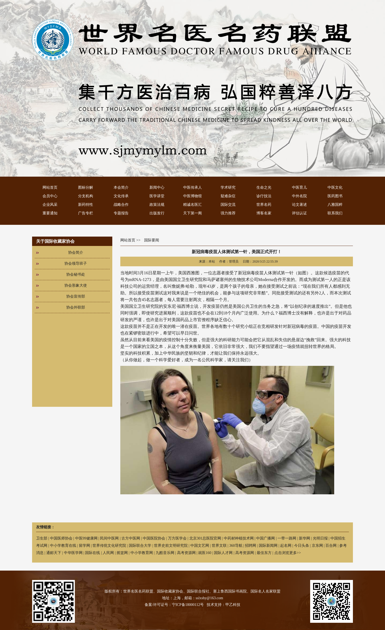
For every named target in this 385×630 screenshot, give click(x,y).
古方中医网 (130, 538)
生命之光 (263, 187)
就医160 (204, 553)
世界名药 (263, 205)
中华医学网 (73, 553)
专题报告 (121, 213)
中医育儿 (299, 187)
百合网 (331, 546)
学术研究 (228, 187)
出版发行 (156, 213)
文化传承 (121, 196)
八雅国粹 (335, 205)
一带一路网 (287, 538)
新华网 (304, 538)
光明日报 (320, 538)
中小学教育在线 (63, 546)
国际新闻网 (268, 546)
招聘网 (250, 546)
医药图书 (335, 196)
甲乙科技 (232, 605)
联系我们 (335, 213)
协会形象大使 (75, 285)
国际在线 (92, 553)
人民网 (108, 553)
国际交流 (228, 205)
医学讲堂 (156, 196)
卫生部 (41, 538)
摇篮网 (122, 553)
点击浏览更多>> (287, 553)
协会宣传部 (75, 296)
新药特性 (85, 205)
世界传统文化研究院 (109, 546)
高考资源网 (186, 553)
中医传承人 (192, 187)
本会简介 (121, 187)
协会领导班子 (75, 263)
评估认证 (299, 213)
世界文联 (219, 546)
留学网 (84, 546)
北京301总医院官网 (205, 538)
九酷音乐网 (165, 553)
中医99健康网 (86, 538)
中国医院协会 (154, 538)
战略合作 (121, 205)
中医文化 (335, 187)
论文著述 (299, 205)
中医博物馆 (192, 196)
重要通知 (50, 213)
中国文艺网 (199, 546)
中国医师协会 (61, 538)
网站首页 (50, 187)
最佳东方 (264, 553)
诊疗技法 (263, 196)
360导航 (235, 546)
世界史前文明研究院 (171, 546)
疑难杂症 (228, 196)
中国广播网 (265, 538)
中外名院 (299, 196)
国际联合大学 (140, 546)
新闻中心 (156, 187)
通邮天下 (53, 553)
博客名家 (263, 213)
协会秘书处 (75, 274)
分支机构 (85, 196)
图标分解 (85, 187)
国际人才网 (223, 553)
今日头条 (301, 546)
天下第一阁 (192, 213)
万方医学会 (177, 538)
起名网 (285, 546)
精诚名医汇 (192, 205)
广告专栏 (85, 213)
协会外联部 (75, 307)
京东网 (317, 546)
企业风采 (50, 205)
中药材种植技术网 (239, 538)
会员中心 (50, 196)
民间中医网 (109, 538)
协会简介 (75, 253)
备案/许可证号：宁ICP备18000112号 (174, 605)
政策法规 (156, 205)
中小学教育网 (141, 553)
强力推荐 (228, 213)
